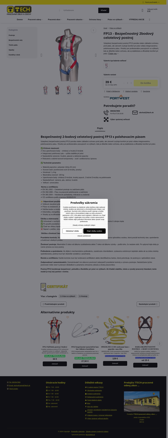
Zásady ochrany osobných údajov (84, 225)
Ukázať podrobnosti (84, 236)
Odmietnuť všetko (72, 231)
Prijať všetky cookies (94, 231)
